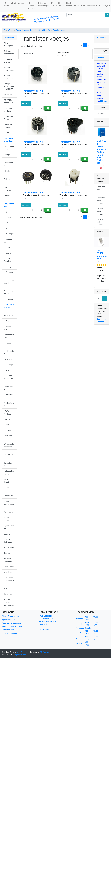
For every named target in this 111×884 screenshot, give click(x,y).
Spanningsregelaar (9, 292)
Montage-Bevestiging (8, 377)
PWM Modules (7, 412)
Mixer (7, 247)
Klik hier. (103, 101)
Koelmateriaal (9, 352)
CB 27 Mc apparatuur (8, 101)
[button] (78, 6)
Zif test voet (7, 328)
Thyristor (8, 299)
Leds (6, 370)
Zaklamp (7, 589)
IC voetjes (9, 234)
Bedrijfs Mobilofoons (9, 68)
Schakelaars (9, 548)
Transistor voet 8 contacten (73, 144)
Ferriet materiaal (8, 188)
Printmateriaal (9, 404)
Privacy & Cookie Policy (11, 616)
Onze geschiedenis (9, 633)
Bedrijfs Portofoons (8, 77)
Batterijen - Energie (8, 60)
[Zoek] (85, 15)
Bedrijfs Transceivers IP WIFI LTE (9, 86)
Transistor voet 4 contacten (73, 93)
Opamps (8, 253)
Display (8, 217)
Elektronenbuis (9, 180)
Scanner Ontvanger (8, 540)
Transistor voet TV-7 (70, 141)
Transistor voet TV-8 (33, 192)
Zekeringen (8, 594)
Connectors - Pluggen (9, 117)
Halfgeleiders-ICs (43, 30)
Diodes (7, 171)
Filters (7, 195)
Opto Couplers (7, 259)
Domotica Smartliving (8, 126)
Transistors (8, 315)
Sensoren (8, 272)
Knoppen (8, 343)
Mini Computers (8, 494)
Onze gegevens (8, 630)
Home (6, 4)
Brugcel (7, 155)
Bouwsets (8, 95)
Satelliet (7, 534)
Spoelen (7, 430)
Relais (7, 419)
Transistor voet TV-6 (33, 141)
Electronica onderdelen (25, 30)
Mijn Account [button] (18, 3)
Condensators (9, 163)
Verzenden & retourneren (11, 623)
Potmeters (8, 395)
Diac (6, 212)
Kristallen (8, 359)
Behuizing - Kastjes (9, 147)
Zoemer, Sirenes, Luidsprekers (9, 602)
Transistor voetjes (60, 30)
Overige (8, 267)
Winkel (10, 30)
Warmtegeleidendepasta (9, 445)
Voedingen (8, 572)
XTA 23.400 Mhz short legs (102, 254)
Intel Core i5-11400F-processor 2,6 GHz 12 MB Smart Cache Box (102, 152)
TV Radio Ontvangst (8, 559)
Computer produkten (8, 109)
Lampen (7, 488)
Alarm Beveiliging (8, 44)
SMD (6, 425)
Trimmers (8, 436)
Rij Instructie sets (9, 527)
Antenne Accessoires (9, 52)
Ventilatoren (9, 567)
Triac (7, 321)
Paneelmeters (9, 387)
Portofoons (8, 512)
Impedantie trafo (9, 336)
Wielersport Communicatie (9, 580)
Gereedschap (9, 464)
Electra (7, 133)
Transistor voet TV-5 (70, 90)
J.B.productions (19, 655)
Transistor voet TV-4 (33, 90)
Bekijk (25, 103)
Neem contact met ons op (12, 626)
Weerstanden (9, 455)
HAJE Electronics (23, 652)
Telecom (7, 553)
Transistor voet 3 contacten (36, 93)
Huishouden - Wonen (9, 472)
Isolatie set (8, 240)
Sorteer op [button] (27, 54)
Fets (6, 223)
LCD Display (9, 365)
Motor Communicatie (9, 504)
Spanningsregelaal (9, 281)
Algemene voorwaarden (11, 620)
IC (6, 228)
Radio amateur (7, 519)
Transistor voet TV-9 (70, 192)
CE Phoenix (44, 652)
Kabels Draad (6, 480)
